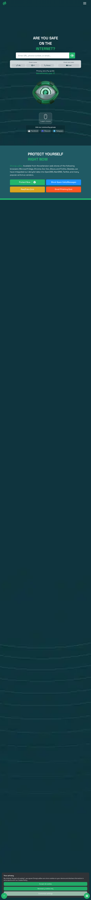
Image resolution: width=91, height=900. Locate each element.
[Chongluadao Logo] (4, 4)
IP (33, 65)
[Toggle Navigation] (84, 4)
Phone (47, 65)
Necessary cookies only (45, 889)
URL (18, 65)
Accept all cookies (45, 884)
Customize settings (45, 894)
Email (68, 65)
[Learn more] (45, 118)
